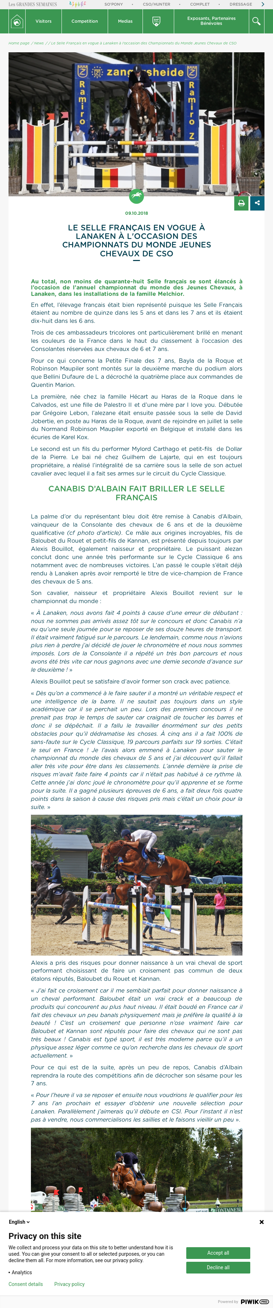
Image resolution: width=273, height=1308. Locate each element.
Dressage (241, 4)
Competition (84, 21)
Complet (200, 4)
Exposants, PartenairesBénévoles (211, 21)
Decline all (218, 1267)
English (20, 1222)
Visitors (44, 21)
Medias (125, 21)
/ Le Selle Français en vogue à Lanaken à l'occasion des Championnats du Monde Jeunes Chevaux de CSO (142, 43)
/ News (37, 43)
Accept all (218, 1253)
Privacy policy (69, 1284)
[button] (44, 21)
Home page (19, 43)
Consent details (26, 1284)
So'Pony (114, 4)
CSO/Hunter (156, 4)
